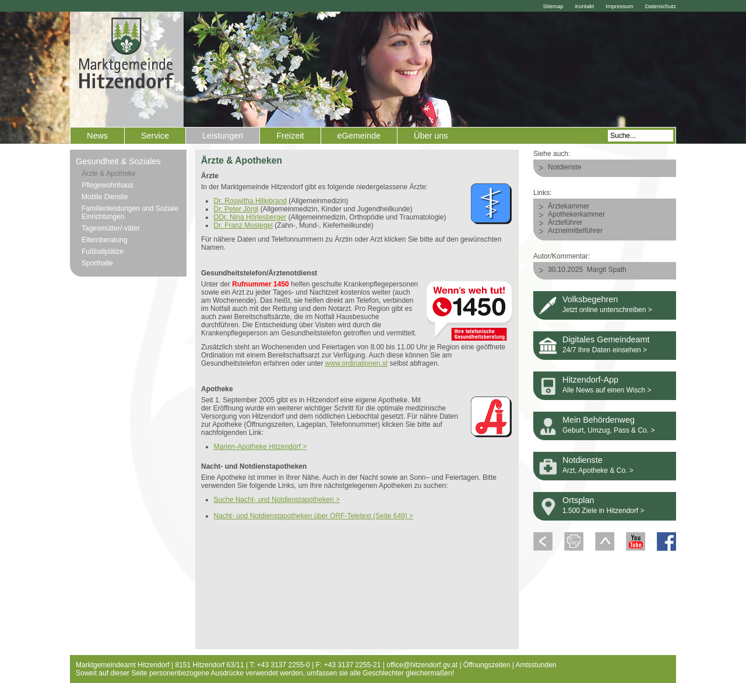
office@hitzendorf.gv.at (422, 665)
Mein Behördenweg (598, 419)
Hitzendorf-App (590, 379)
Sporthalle (97, 263)
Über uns (431, 135)
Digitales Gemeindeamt (606, 339)
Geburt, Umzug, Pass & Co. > (608, 430)
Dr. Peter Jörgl (236, 209)
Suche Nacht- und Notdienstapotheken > (277, 500)
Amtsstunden (536, 665)
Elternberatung (105, 240)
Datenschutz (660, 6)
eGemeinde (359, 135)
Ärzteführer (565, 222)
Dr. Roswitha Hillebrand (250, 201)
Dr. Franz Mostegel (243, 225)
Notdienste (564, 167)
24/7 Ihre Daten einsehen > (604, 350)
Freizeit (290, 135)
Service (155, 135)
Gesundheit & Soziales (118, 161)
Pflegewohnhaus (107, 185)
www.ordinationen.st (356, 363)
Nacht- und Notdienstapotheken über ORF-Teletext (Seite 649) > (314, 516)
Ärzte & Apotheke (109, 173)
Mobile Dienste (105, 197)
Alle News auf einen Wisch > (606, 390)
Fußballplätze (103, 251)
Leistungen (222, 135)
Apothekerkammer (576, 214)
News (97, 135)
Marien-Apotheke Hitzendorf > (260, 447)
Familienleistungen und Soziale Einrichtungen (130, 212)
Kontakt (584, 6)
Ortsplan (578, 500)
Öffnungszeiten (487, 665)
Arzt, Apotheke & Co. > (598, 470)
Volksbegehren (590, 299)
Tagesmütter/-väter (111, 228)
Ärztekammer (568, 206)
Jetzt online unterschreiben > (607, 310)
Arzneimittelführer (575, 231)
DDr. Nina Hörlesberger (250, 217)
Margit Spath (607, 270)
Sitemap (553, 6)
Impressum (619, 6)
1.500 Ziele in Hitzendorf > (603, 511)
